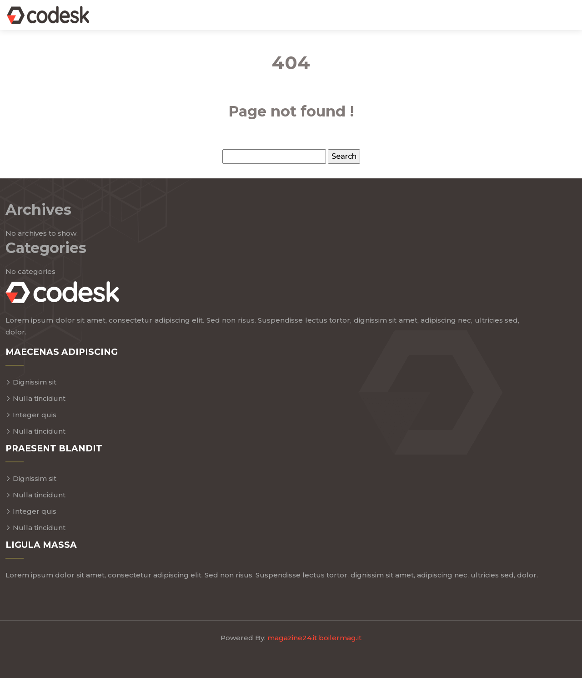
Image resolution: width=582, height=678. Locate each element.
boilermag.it (340, 637)
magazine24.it (292, 637)
